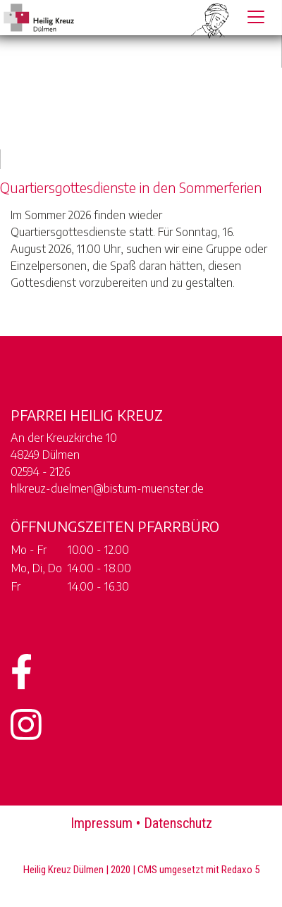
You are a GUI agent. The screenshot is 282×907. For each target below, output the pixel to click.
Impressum (101, 823)
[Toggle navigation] (256, 17)
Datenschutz (178, 823)
